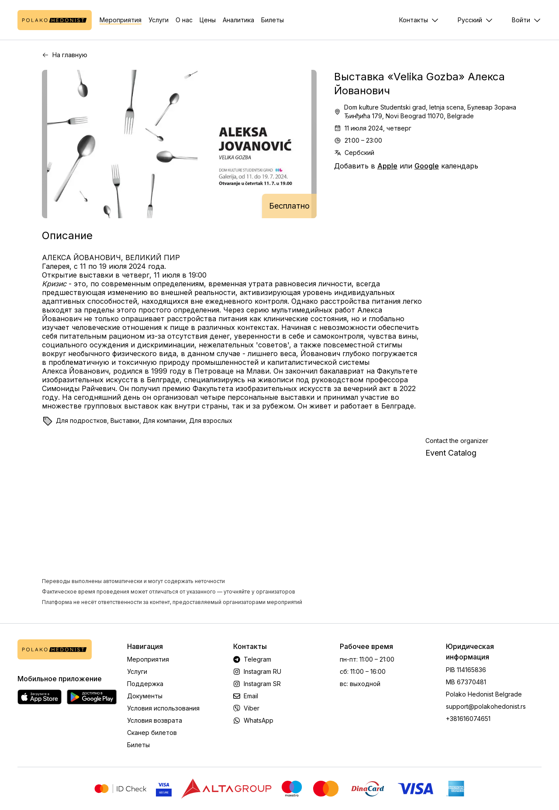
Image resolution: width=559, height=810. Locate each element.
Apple (387, 165)
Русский (470, 20)
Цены (208, 20)
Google (426, 165)
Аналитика (238, 20)
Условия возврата (154, 720)
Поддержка (145, 683)
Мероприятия (120, 20)
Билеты (272, 20)
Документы (144, 696)
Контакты (413, 20)
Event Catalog (450, 452)
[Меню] (527, 20)
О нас (184, 20)
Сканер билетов (152, 732)
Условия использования (163, 708)
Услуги (158, 20)
